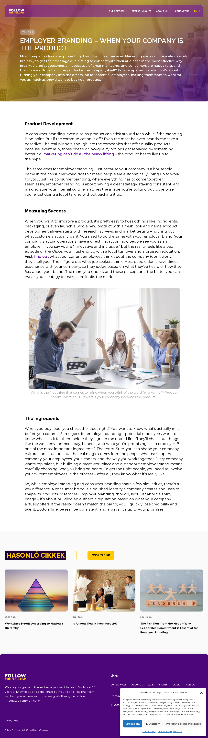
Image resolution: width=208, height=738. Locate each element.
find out (41, 256)
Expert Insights (141, 11)
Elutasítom (153, 723)
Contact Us (182, 11)
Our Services (116, 11)
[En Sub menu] (199, 11)
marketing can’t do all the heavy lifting (78, 154)
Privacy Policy (11, 720)
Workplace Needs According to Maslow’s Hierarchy (34, 626)
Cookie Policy (149, 731)
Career (177, 684)
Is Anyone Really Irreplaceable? (95, 623)
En (195, 11)
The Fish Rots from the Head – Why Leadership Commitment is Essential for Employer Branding (169, 628)
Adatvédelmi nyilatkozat (170, 731)
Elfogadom (132, 723)
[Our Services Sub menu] (126, 11)
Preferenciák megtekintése (183, 723)
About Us (161, 11)
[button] (201, 692)
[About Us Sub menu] (169, 11)
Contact (191, 684)
